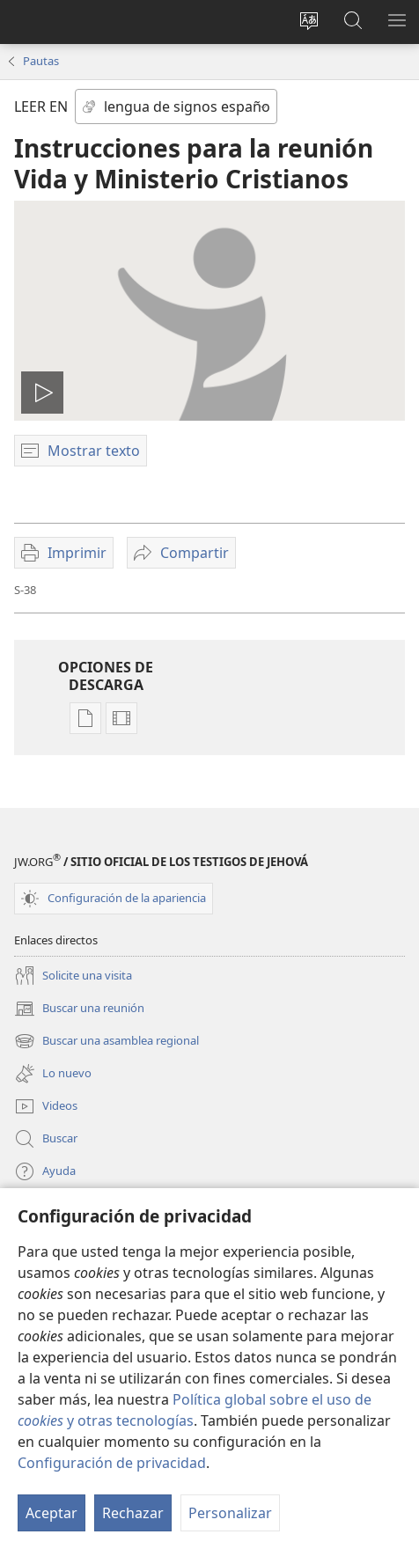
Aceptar (51, 1513)
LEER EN (41, 106)
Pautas (41, 61)
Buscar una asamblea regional (106, 1041)
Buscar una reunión (79, 1008)
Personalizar (230, 1513)
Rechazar (133, 1513)
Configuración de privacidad (112, 1462)
